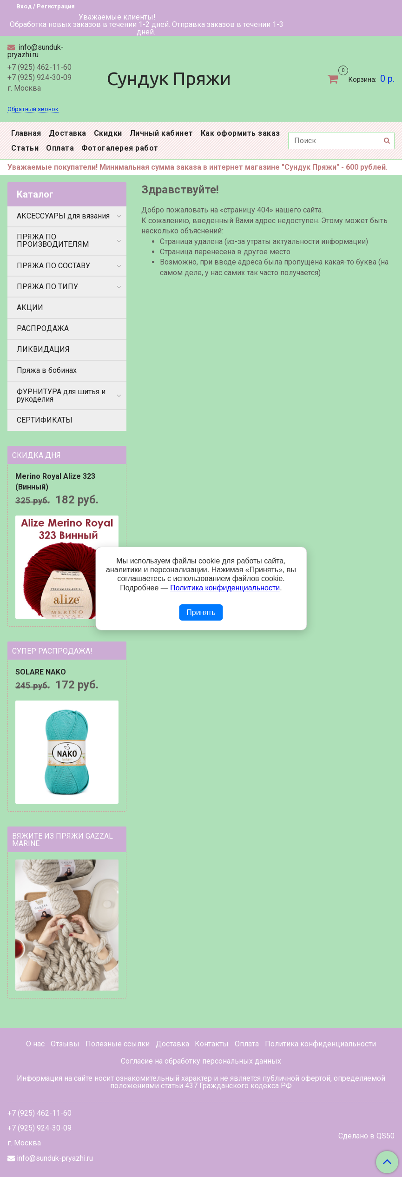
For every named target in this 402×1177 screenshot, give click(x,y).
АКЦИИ (30, 307)
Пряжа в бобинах (47, 370)
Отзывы (65, 1043)
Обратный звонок (33, 109)
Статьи (25, 148)
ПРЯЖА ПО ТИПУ (47, 286)
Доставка (67, 133)
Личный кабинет (161, 133)
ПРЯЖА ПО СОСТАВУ (53, 265)
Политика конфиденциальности (320, 1043)
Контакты (212, 1043)
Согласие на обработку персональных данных (201, 1061)
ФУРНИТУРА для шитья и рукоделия (61, 395)
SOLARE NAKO (40, 672)
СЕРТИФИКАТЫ (44, 420)
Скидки (108, 133)
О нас (35, 1043)
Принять (201, 612)
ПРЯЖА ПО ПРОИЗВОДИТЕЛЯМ (53, 240)
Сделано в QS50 (366, 1136)
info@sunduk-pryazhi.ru (35, 51)
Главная (26, 133)
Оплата (60, 148)
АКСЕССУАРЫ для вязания (63, 216)
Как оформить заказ (240, 133)
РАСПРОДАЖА (43, 328)
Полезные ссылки (118, 1043)
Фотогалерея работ (119, 148)
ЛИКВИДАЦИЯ (43, 349)
